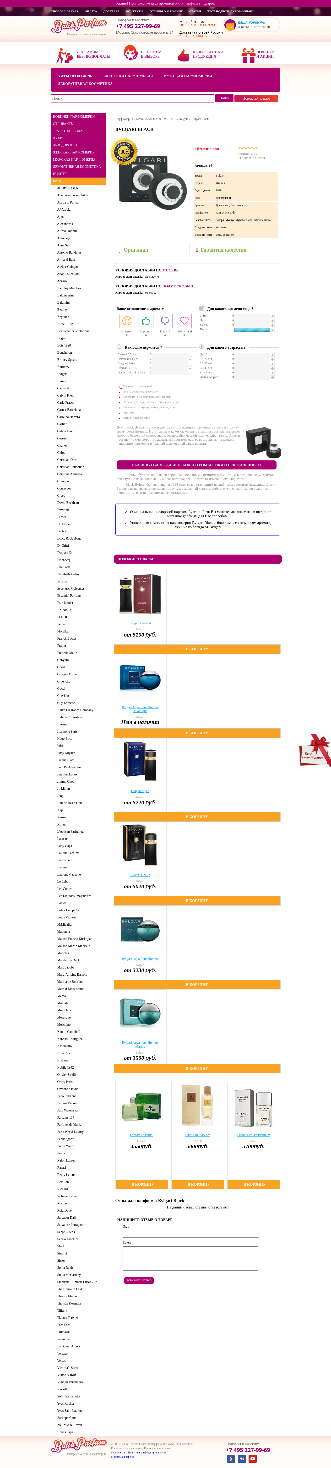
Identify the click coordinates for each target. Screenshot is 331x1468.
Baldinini (63, 302)
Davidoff (62, 510)
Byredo (61, 381)
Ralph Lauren (66, 1160)
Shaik (60, 1246)
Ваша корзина (251, 22)
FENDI (61, 617)
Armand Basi (65, 259)
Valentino (63, 1339)
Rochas (61, 1203)
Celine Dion (65, 431)
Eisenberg (63, 560)
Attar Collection (67, 274)
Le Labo (62, 881)
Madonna (63, 931)
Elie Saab (63, 567)
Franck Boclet (66, 638)
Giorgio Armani (67, 674)
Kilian (61, 824)
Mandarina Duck (68, 960)
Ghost (60, 667)
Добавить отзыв (139, 1280)
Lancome (63, 860)
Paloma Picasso (67, 1103)
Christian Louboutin (70, 467)
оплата (91, 11)
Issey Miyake (65, 753)
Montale (62, 1003)
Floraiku (62, 631)
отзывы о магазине (166, 11)
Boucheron (64, 352)
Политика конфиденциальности (147, 1452)
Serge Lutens (65, 1232)
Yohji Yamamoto (68, 1396)
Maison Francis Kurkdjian (74, 939)
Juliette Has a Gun (69, 803)
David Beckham (67, 503)
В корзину (197, 649)
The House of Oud (69, 1289)
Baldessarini (65, 295)
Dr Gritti (62, 545)
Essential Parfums (68, 595)
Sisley (60, 1260)
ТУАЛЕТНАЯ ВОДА (68, 131)
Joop (60, 796)
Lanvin (61, 867)
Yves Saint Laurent (69, 1410)
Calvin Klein (65, 395)
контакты (134, 11)
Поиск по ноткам (256, 98)
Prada (60, 1153)
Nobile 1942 (65, 1067)
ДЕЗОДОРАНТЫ (65, 145)
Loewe (61, 903)
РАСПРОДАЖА (67, 188)
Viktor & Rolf (66, 1375)
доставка (111, 11)
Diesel (61, 517)
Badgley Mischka (68, 288)
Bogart (61, 338)
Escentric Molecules (70, 588)
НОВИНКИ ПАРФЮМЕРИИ (74, 116)
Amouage (63, 238)
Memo (61, 996)
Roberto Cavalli (67, 1196)
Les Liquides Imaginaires (73, 896)
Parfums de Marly (68, 1124)
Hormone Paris (66, 731)
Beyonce (62, 317)
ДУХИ (58, 138)
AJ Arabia (63, 209)
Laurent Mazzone (68, 874)
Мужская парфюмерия (187, 76)
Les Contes (64, 889)
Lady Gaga (64, 846)
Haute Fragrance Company (74, 710)
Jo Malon (63, 788)
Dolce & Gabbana (68, 538)
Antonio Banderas (68, 252)
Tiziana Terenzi (67, 1318)
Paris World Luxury (70, 1132)
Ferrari (61, 624)
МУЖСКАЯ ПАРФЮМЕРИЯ (74, 159)
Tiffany (61, 1310)
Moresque (63, 1017)
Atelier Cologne (67, 267)
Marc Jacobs (65, 967)
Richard (62, 1189)
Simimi (61, 1253)
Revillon (62, 1182)
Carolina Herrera (68, 417)
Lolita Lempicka (68, 910)
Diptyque (63, 524)
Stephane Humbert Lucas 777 (76, 1282)
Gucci (60, 688)
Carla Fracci (65, 402)
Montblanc (64, 1010)
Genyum (62, 660)
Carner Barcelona (68, 410)
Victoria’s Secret (68, 1368)
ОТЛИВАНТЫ (63, 124)
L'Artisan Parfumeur (70, 831)
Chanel (61, 445)
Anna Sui (63, 245)
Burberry (63, 367)
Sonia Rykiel (65, 1267)
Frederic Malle (66, 653)
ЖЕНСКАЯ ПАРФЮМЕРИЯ (74, 152)
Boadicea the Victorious (72, 331)
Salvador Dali (66, 1217)
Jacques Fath (65, 760)
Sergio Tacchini (67, 1239)
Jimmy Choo (65, 781)
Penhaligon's (65, 1139)
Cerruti (61, 438)
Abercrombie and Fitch (72, 195)
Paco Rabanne (66, 1096)
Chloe (60, 452)
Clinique (62, 481)
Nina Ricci (64, 1053)
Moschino (63, 1024)
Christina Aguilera (69, 474)
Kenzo (61, 817)
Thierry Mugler (67, 1296)
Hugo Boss (64, 738)
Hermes (62, 724)
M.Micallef (64, 924)
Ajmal (60, 217)
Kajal (60, 810)
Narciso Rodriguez (69, 1039)
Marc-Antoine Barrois (71, 974)
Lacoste (62, 839)
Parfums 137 (65, 1117)
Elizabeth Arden (67, 574)
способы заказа (64, 11)
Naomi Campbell (68, 1032)
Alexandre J (64, 224)
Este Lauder (64, 603)
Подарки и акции (265, 54)
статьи (195, 11)
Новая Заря (64, 1432)
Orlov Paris (64, 1082)
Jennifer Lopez (66, 774)
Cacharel (62, 388)
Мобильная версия (122, 1456)
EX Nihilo (63, 610)
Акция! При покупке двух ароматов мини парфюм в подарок (165, 3)
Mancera (62, 953)
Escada (61, 581)
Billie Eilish (64, 324)
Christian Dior (66, 460)
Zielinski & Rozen (69, 1425)
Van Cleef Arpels (68, 1346)
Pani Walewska (67, 1110)
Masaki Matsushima (70, 989)
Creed (60, 495)
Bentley (62, 309)
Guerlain (62, 696)
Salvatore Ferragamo (70, 1225)
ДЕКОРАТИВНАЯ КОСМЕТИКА (77, 166)
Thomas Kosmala (68, 1303)
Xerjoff (61, 1389)
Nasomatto (64, 1046)
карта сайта (118, 1452)
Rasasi (61, 1167)
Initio (60, 746)
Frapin (61, 645)
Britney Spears (66, 360)
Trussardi (63, 1332)
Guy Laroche (65, 703)
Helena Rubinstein (69, 717)
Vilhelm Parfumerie (70, 1382)
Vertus (61, 1360)
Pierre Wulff (65, 1146)
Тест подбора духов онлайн (231, 11)
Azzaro (61, 281)
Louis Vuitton (66, 917)
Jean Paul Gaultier (69, 767)
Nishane (62, 1060)
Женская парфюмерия (129, 76)
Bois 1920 (63, 345)
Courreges (63, 488)
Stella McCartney (68, 1275)
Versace (62, 1353)
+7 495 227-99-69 (138, 26)
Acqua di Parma (67, 202)
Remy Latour (65, 1175)
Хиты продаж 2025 (76, 76)
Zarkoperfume (66, 1418)
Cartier (61, 424)
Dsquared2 (64, 553)
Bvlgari (61, 374)
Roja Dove (64, 1210)
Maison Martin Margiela (73, 946)
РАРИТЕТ (60, 174)
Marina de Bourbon (70, 982)
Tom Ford (63, 1325)
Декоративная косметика (85, 84)
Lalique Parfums (68, 853)
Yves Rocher (65, 1403)
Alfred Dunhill (66, 231)
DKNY (61, 531)
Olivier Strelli (66, 1074)
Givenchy (63, 681)
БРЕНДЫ (59, 181)
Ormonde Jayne (67, 1089)
